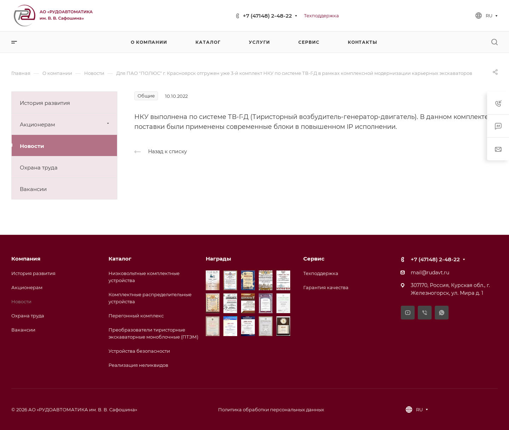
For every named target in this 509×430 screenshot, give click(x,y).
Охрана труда (39, 167)
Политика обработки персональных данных (271, 409)
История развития (45, 103)
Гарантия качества (326, 287)
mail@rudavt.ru (430, 272)
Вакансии (33, 189)
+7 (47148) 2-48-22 (267, 15)
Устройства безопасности (139, 351)
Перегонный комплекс (136, 315)
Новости (32, 146)
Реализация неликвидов (138, 365)
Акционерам (65, 124)
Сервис (313, 258)
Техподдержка (320, 273)
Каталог (120, 258)
